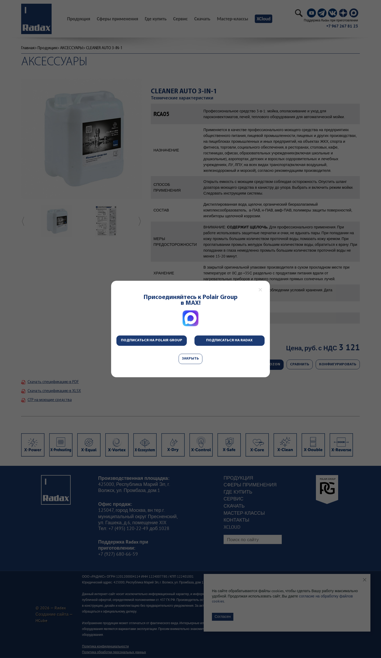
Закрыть (190, 359)
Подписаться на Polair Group (151, 340)
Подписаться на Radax (229, 340)
